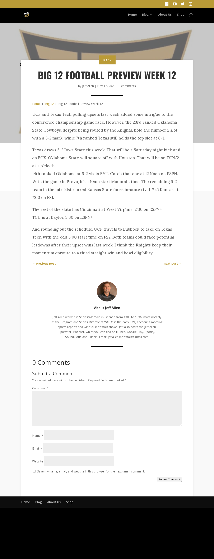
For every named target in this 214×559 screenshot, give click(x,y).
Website (37, 461)
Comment (40, 388)
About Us (165, 14)
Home (132, 14)
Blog (145, 14)
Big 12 (107, 60)
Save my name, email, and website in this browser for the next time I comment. (91, 471)
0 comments (127, 86)
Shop (180, 14)
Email (37, 448)
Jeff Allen (88, 86)
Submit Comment (169, 479)
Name (37, 435)
